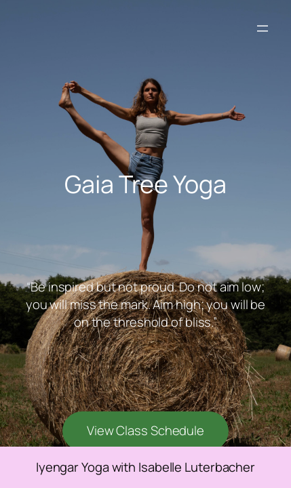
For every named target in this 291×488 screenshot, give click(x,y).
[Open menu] (262, 28)
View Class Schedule (145, 430)
